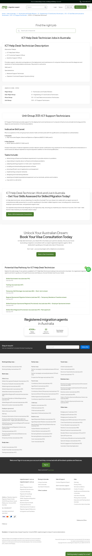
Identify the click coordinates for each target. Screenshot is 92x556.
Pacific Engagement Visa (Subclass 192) (71, 443)
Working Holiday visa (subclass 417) (11, 369)
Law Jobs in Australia (79, 495)
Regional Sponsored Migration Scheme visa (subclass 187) (14, 428)
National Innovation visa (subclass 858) (12, 405)
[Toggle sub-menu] (14, 361)
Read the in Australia (46, 1)
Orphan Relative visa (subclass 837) (40, 431)
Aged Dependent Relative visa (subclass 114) (43, 419)
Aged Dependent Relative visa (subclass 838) (43, 421)
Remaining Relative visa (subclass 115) (41, 436)
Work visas (5, 373)
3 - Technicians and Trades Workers (27, 13)
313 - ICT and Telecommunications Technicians (45, 97)
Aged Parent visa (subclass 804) (40, 386)
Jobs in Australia (11, 13)
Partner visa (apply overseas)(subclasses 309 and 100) (44, 374)
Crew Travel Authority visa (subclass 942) (71, 422)
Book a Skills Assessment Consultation (20, 214)
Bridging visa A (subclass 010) (68, 417)
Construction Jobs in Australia (82, 504)
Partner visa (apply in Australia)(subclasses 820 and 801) (45, 370)
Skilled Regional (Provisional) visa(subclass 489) (15, 402)
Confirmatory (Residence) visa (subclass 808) (73, 438)
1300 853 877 (85, 2)
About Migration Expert (26, 487)
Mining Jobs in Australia (80, 497)
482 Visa (4, 413)
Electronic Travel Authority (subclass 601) (71, 372)
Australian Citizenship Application (70, 446)
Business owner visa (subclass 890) (70, 392)
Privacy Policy (77, 484)
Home (4, 13)
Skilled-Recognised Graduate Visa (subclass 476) (15, 381)
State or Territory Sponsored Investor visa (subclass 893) (72, 402)
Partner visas (34, 366)
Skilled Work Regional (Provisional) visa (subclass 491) (15, 395)
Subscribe (85, 347)
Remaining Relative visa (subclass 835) (41, 433)
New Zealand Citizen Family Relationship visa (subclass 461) (43, 425)
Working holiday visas (8, 362)
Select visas (69, 7)
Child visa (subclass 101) (37, 408)
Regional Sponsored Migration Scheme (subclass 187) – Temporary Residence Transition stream (36, 297)
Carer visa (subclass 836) (38, 439)
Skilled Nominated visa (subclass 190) (18, 278)
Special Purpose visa (66, 435)
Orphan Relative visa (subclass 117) (40, 428)
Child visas (34, 402)
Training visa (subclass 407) (14, 285)
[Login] (55, 7)
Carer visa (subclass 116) (37, 441)
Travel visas (64, 362)
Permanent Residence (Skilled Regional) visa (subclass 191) (14, 399)
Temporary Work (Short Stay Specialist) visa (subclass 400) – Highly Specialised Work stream (15, 419)
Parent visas (34, 381)
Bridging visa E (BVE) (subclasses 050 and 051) (73, 419)
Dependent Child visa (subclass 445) (41, 413)
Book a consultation (80, 7)
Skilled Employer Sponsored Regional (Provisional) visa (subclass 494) (15, 424)
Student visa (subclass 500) (9, 447)
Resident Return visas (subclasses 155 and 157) (73, 433)
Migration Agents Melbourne (27, 509)
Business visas (65, 379)
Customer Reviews (25, 491)
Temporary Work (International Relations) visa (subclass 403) (14, 434)
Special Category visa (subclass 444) (71, 440)
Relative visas (35, 416)
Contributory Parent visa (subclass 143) (41, 383)
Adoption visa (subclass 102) (38, 405)
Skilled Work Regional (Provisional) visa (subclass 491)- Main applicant (28, 310)
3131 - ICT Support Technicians (18, 15)
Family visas (34, 362)
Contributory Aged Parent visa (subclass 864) (43, 399)
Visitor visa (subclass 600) (67, 369)
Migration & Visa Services (27, 489)
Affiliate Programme (25, 496)
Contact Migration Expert (63, 482)
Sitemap (76, 482)
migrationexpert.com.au (27, 479)
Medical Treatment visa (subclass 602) (71, 430)
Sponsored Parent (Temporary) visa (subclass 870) (44, 394)
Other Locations (42, 490)
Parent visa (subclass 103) (38, 388)
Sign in (46, 464)
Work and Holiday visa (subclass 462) (12, 366)
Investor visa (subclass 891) (68, 394)
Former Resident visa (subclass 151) (70, 425)
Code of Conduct (79, 489)
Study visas (5, 442)
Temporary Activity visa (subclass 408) (12, 438)
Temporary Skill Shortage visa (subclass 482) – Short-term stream (27, 291)
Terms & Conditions (79, 486)
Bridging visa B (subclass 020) (69, 414)
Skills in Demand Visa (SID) (9, 411)
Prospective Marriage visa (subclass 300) (42, 377)
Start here (51, 470)
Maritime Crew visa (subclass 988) (70, 427)
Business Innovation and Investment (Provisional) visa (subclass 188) (74, 388)
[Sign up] (60, 7)
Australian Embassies (44, 486)
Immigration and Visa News (27, 511)
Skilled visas (5, 378)
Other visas (64, 407)
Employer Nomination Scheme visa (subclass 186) (15, 416)
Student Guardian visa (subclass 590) (12, 449)
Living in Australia (42, 482)
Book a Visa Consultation (46, 254)
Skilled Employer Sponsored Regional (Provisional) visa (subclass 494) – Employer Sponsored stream (38, 303)
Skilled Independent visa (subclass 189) (12, 389)
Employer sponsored (8, 408)
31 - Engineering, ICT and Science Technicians (50, 13)
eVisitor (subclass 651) (66, 366)
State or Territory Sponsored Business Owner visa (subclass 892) (74, 398)
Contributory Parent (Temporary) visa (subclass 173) (45, 391)
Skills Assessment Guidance (27, 507)
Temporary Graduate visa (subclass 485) (13, 383)
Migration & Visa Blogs (26, 494)
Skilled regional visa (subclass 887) (11, 386)
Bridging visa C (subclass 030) (69, 412)
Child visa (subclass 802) (37, 410)
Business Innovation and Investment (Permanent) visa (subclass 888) (74, 384)
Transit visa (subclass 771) (67, 374)
